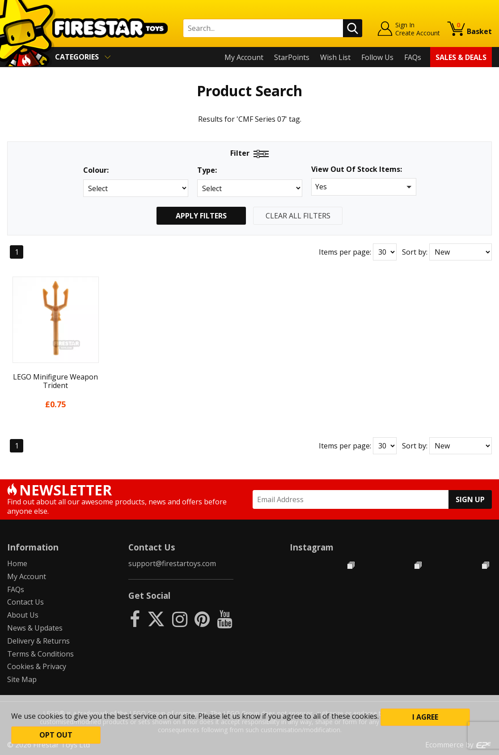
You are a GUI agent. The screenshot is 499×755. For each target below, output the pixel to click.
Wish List (335, 57)
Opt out (55, 735)
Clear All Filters (298, 216)
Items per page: (345, 252)
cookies (50, 716)
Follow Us (377, 57)
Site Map (22, 679)
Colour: (96, 170)
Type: (207, 170)
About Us (22, 615)
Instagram (312, 547)
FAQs (412, 57)
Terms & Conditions (40, 654)
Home (17, 563)
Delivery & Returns (38, 641)
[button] (363, 187)
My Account (243, 57)
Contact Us (25, 602)
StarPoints (291, 57)
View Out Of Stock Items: (356, 170)
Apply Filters (201, 216)
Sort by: (414, 252)
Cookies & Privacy (36, 666)
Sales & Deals (461, 57)
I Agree (425, 717)
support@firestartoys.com (172, 563)
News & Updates (35, 628)
